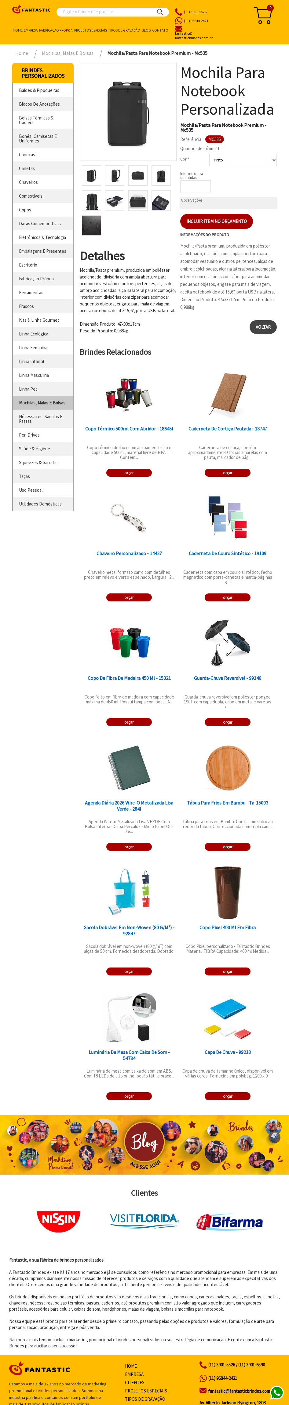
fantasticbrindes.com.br (209, 36)
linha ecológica (33, 334)
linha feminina (33, 347)
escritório (28, 265)
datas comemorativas (40, 223)
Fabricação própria (56, 30)
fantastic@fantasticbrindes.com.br (241, 1391)
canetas (27, 168)
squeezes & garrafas (39, 462)
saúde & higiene (34, 449)
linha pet (28, 389)
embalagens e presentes (42, 251)
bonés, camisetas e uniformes (38, 138)
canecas (27, 154)
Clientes (134, 1382)
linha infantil (31, 361)
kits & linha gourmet (39, 320)
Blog (146, 30)
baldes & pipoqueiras (39, 90)
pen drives (29, 435)
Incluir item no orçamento (216, 221)
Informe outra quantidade (191, 176)
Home (18, 30)
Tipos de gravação (124, 30)
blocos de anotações (39, 104)
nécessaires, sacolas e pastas (40, 419)
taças (24, 476)
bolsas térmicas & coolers (36, 120)
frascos (26, 306)
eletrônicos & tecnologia (42, 237)
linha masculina (34, 375)
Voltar (263, 327)
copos (25, 210)
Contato (160, 30)
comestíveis (30, 196)
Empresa (31, 30)
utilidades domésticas (40, 504)
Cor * (184, 159)
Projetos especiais (90, 30)
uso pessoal (30, 490)
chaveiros (28, 182)
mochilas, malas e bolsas (42, 403)
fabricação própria (36, 279)
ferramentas (31, 292)
